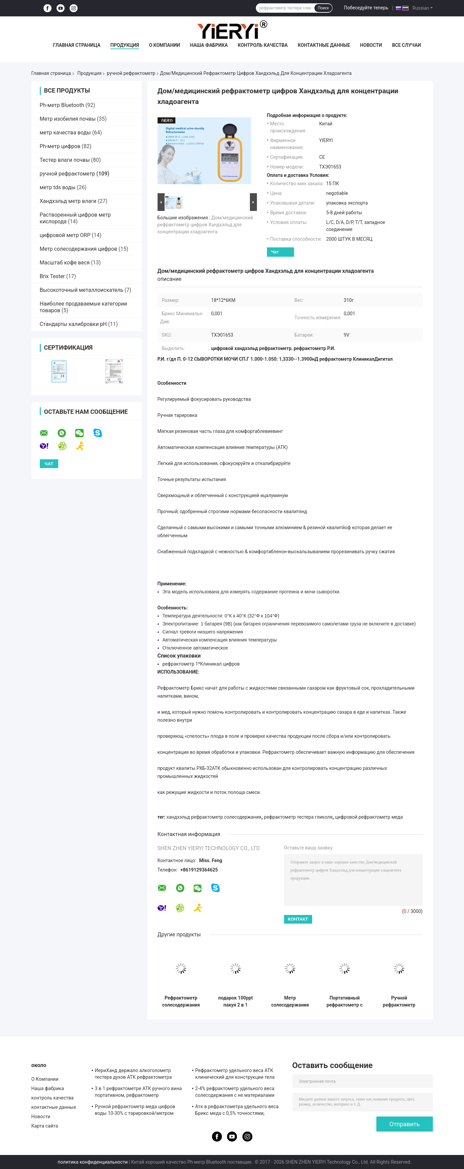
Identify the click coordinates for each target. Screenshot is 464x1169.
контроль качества (263, 45)
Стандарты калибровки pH (73, 324)
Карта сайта (44, 1126)
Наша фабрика (209, 45)
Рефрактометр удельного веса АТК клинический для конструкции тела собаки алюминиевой (235, 1075)
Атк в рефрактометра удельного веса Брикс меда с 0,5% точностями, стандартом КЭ (237, 1111)
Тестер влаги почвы (65, 160)
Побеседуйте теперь (366, 7)
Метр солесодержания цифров (78, 249)
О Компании (164, 45)
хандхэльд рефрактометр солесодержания (214, 817)
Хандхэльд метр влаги (68, 201)
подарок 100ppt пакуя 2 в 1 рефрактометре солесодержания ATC (236, 1001)
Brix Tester (52, 276)
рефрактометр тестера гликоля (298, 817)
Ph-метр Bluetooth (62, 105)
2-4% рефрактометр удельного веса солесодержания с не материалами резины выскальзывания (235, 1093)
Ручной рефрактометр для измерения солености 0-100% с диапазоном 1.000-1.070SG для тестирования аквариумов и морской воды (399, 1001)
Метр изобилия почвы (68, 119)
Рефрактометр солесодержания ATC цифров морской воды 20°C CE (181, 1001)
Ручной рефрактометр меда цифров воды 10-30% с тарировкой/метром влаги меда (135, 1111)
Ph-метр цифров (60, 146)
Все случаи (406, 45)
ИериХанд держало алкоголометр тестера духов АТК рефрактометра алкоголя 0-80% (133, 1075)
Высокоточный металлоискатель (81, 290)
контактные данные (324, 45)
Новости (371, 45)
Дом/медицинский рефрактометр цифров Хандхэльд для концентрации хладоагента (205, 224)
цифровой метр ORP (65, 235)
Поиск (323, 8)
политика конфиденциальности (92, 1162)
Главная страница (76, 45)
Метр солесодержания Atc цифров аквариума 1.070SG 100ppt (290, 1001)
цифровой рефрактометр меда (369, 817)
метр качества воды (65, 132)
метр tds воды (58, 187)
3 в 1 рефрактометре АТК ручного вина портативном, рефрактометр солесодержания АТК (138, 1093)
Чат (275, 251)
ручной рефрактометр (131, 73)
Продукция (124, 45)
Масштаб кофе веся (65, 262)
